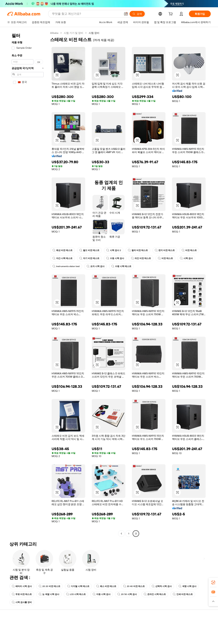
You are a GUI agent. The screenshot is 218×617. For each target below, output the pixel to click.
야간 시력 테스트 (62, 258)
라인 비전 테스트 (141, 258)
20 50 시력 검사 (127, 594)
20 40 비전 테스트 (134, 586)
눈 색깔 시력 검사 (49, 594)
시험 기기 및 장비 (73, 32)
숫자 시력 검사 (95, 266)
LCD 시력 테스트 (76, 594)
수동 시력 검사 (115, 258)
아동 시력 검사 (101, 594)
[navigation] (27, 283)
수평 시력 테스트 (121, 266)
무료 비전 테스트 (22, 594)
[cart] (171, 14)
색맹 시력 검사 (187, 586)
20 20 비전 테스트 (49, 586)
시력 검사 (186, 258)
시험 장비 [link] (94, 32)
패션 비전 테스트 (62, 250)
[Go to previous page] (121, 533)
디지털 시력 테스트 (78, 586)
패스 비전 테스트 (106, 586)
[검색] (137, 14)
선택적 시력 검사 (162, 586)
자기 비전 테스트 (89, 258)
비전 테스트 (189, 250)
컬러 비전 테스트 (138, 250)
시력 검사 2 (113, 250)
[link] (213, 582)
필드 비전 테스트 (89, 250)
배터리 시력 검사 (22, 586)
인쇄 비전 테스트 (183, 594)
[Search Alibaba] (86, 14)
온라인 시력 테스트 (155, 594)
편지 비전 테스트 (165, 250)
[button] (126, 14)
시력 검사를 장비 (22, 602)
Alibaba (54, 32)
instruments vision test (66, 266)
